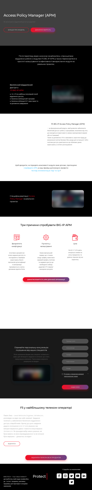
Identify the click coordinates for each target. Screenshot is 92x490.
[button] (16, 30)
